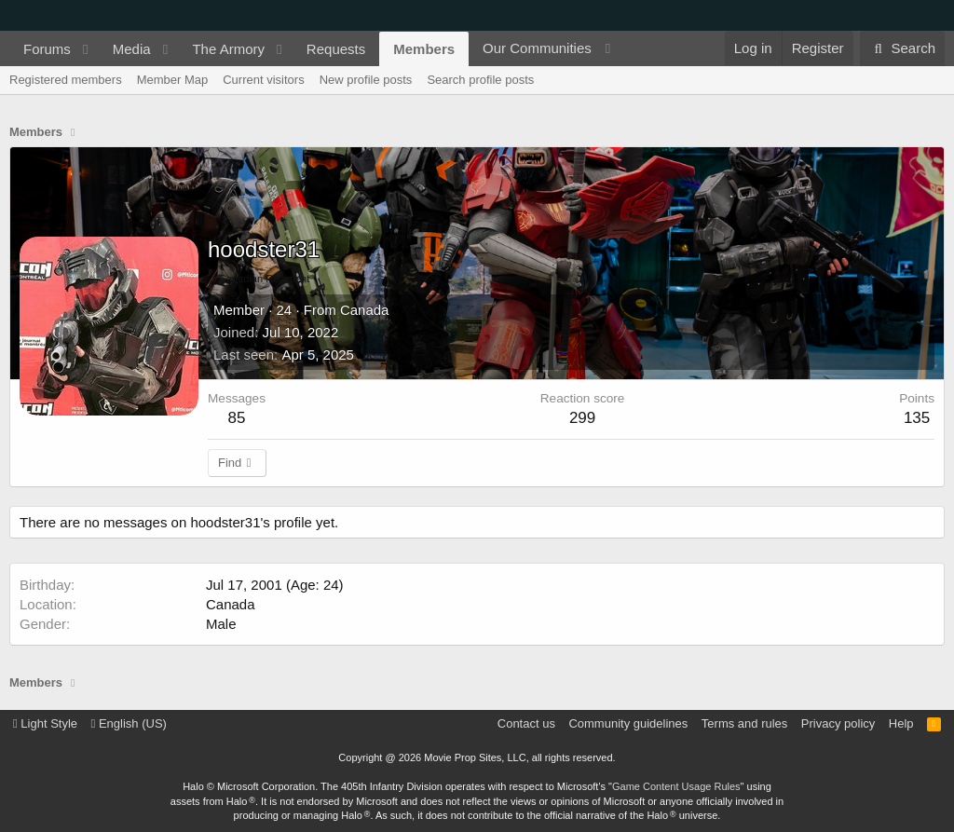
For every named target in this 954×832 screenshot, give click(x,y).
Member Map (173, 80)
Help (901, 723)
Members (424, 49)
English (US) (129, 723)
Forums (47, 49)
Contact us (526, 723)
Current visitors (263, 80)
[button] (86, 49)
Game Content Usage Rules (676, 786)
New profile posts (366, 80)
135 (917, 418)
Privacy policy (838, 723)
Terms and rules (744, 723)
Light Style (45, 723)
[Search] (902, 48)
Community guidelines (628, 723)
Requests (336, 49)
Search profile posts (480, 80)
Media (132, 49)
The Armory (228, 49)
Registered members (65, 80)
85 (237, 418)
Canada (364, 310)
